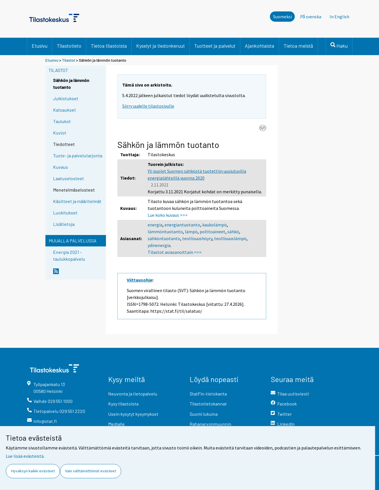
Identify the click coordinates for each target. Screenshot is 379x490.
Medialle (116, 424)
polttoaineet (212, 231)
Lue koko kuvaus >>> (168, 215)
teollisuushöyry (197, 238)
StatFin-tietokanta (208, 393)
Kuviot (59, 132)
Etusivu (39, 46)
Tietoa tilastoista (109, 46)
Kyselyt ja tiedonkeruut (160, 46)
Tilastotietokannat (208, 403)
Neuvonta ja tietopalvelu (132, 393)
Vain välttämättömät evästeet (90, 470)
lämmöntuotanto (165, 231)
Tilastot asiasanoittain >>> (175, 252)
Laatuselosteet (68, 178)
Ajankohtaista (259, 46)
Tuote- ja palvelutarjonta (77, 155)
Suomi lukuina (204, 414)
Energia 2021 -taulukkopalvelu (69, 255)
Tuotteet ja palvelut (214, 46)
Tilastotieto (69, 46)
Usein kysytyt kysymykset (133, 414)
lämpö (191, 231)
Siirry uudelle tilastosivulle (148, 106)
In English (339, 16)
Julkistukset (65, 98)
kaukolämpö (214, 225)
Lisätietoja (64, 224)
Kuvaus (60, 167)
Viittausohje (139, 280)
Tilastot (68, 60)
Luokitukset (65, 212)
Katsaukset (64, 110)
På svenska (310, 16)
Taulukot (62, 121)
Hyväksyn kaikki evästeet (33, 470)
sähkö (233, 231)
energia (155, 225)
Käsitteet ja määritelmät (77, 201)
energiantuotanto (182, 225)
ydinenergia (159, 245)
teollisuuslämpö (230, 238)
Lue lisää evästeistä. (25, 456)
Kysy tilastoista (123, 403)
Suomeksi (282, 16)
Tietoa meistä (298, 46)
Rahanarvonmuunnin (210, 424)
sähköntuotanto (164, 238)
